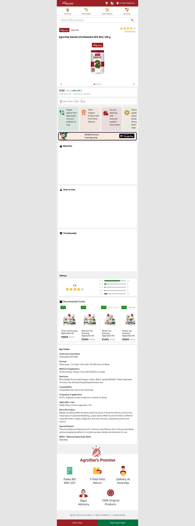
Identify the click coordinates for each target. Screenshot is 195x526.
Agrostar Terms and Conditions (81, 515)
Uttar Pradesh (125, 3)
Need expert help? (118, 523)
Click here (63, 440)
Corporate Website (119, 515)
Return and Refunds (102, 515)
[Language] (112, 3)
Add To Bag (77, 523)
